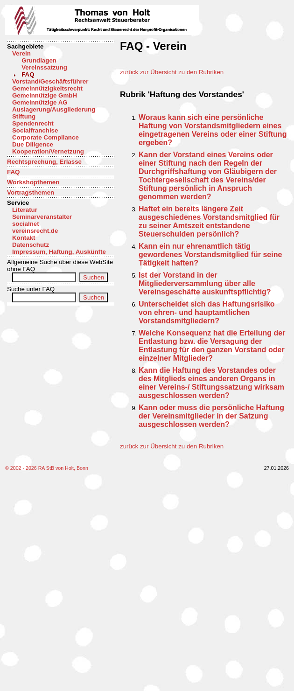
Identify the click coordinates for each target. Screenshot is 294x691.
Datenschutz (30, 244)
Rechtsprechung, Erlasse (44, 161)
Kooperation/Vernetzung (48, 151)
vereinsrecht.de (35, 230)
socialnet (25, 223)
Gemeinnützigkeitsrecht (47, 88)
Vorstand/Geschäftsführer (50, 81)
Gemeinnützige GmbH (44, 95)
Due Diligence (32, 144)
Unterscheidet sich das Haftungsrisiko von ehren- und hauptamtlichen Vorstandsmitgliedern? (207, 312)
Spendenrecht (33, 123)
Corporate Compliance (45, 137)
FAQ (27, 74)
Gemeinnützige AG (40, 102)
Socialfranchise (35, 130)
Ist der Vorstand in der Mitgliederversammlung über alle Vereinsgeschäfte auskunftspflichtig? (205, 283)
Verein (21, 53)
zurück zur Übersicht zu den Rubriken (172, 72)
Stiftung (23, 116)
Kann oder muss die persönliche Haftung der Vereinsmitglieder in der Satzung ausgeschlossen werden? (211, 416)
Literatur (24, 209)
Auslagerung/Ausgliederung (53, 109)
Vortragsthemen (30, 192)
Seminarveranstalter (42, 216)
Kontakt (23, 237)
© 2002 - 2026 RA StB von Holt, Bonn (46, 468)
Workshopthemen (33, 182)
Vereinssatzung (44, 67)
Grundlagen (38, 60)
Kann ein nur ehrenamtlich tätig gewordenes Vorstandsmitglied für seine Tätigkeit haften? (210, 254)
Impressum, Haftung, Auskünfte (59, 251)
